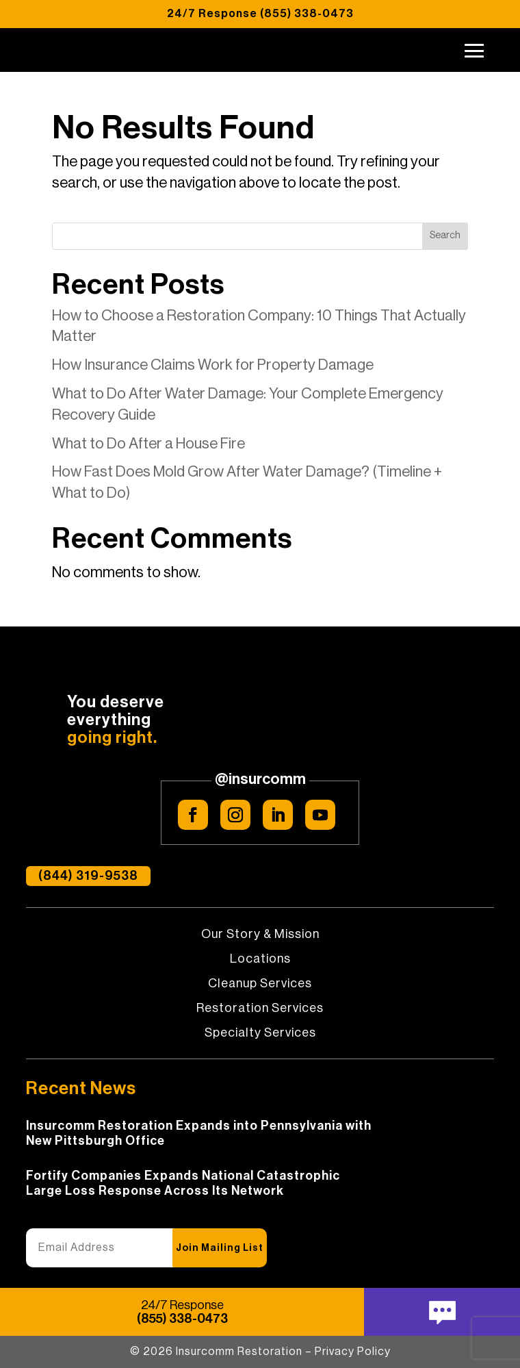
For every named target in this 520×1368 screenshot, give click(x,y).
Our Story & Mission (260, 934)
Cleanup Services (260, 983)
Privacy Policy (353, 1351)
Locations (260, 959)
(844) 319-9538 (88, 876)
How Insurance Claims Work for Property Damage (213, 364)
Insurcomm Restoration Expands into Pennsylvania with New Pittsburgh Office (199, 1133)
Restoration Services (260, 1008)
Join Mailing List (219, 1248)
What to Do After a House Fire (148, 443)
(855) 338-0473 (307, 13)
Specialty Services (260, 1033)
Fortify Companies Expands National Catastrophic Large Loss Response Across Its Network (183, 1183)
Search (445, 235)
